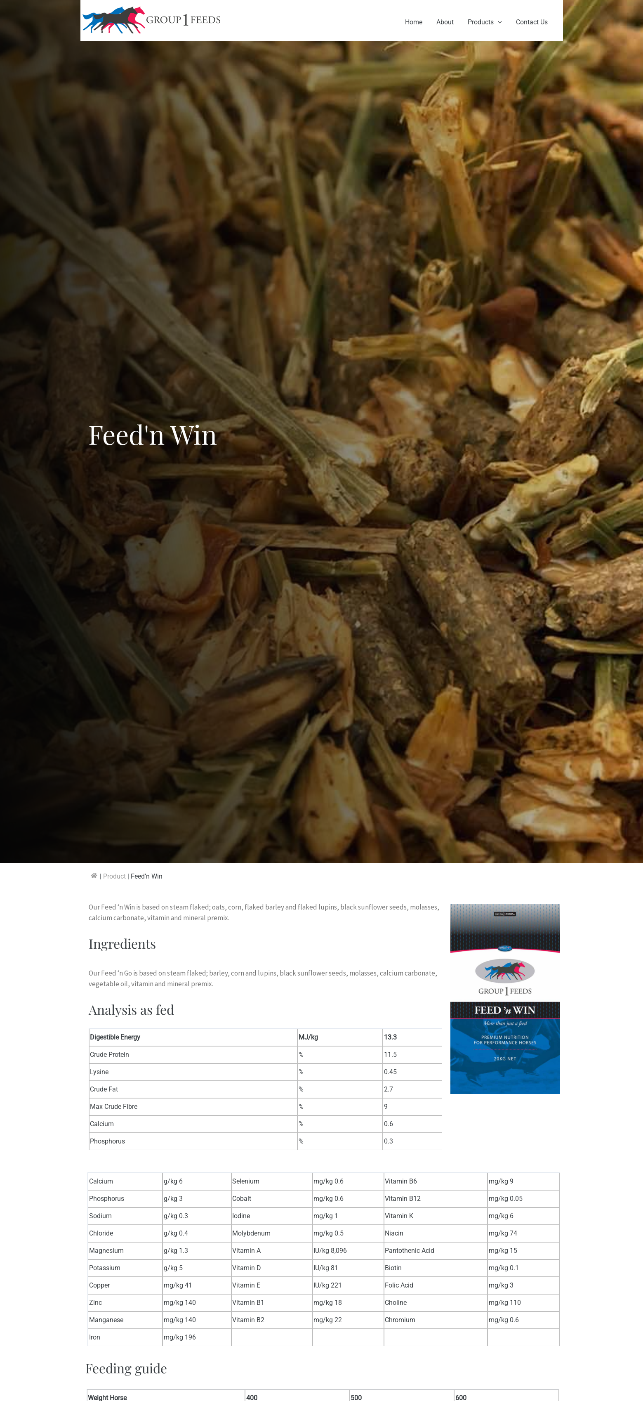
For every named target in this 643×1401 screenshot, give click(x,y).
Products (486, 22)
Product (114, 876)
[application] (499, 22)
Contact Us (532, 22)
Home (416, 22)
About (447, 22)
